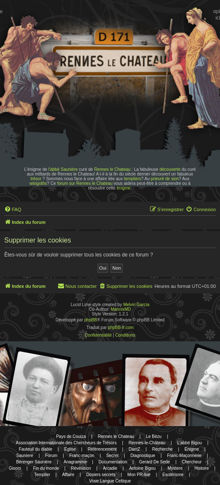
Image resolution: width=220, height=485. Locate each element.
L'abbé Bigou (189, 442)
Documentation (113, 462)
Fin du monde (46, 468)
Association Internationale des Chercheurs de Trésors (66, 442)
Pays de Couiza (71, 436)
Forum (51, 455)
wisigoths (38, 183)
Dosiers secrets (100, 474)
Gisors (15, 468)
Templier (42, 474)
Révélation (81, 468)
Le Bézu (154, 436)
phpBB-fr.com (121, 327)
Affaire (68, 474)
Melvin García (136, 304)
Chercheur (192, 462)
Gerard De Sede (154, 462)
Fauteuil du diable (35, 449)
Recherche (162, 449)
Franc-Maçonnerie (184, 455)
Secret (112, 455)
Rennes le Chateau (112, 169)
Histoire (202, 468)
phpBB (90, 320)
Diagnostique (143, 455)
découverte (169, 169)
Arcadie (110, 468)
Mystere (175, 468)
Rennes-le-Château (146, 442)
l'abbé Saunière (63, 169)
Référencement (102, 449)
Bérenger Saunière (34, 462)
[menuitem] (12, 209)
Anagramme (75, 462)
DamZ (134, 449)
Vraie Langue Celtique (110, 481)
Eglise (69, 449)
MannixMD (121, 309)
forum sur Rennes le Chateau (85, 183)
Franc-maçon (82, 455)
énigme (124, 188)
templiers (132, 178)
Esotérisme (173, 474)
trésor (36, 178)
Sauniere (24, 455)
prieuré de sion (165, 178)
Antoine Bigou (142, 468)
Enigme (191, 449)
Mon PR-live (138, 474)
